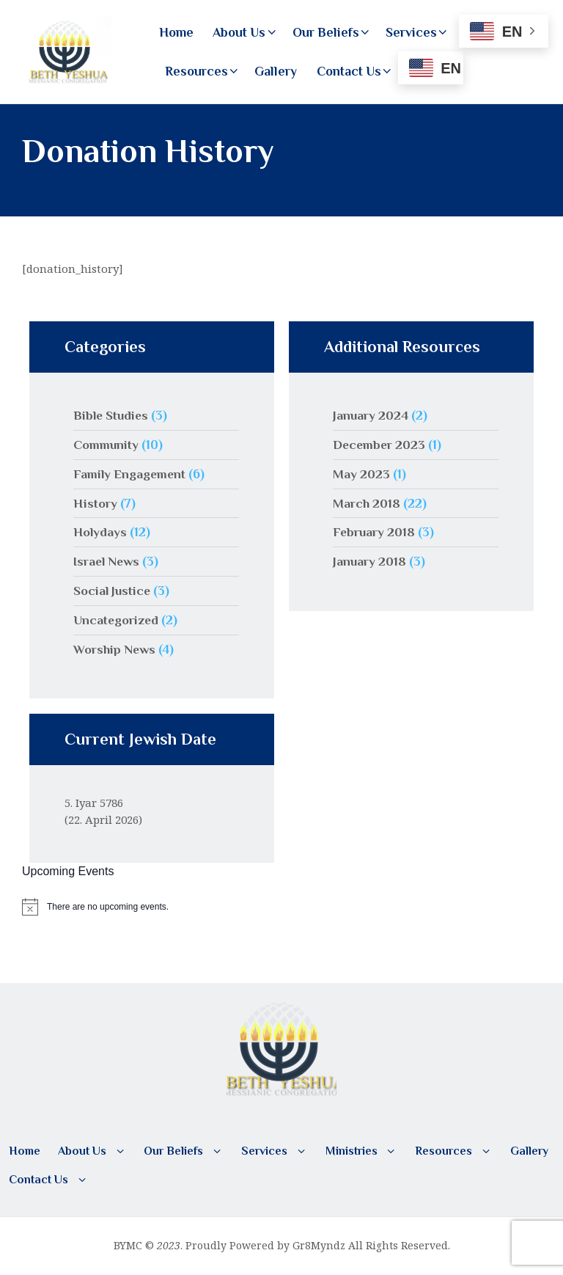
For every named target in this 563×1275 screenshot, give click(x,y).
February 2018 (374, 532)
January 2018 (370, 561)
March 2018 (366, 503)
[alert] (281, 907)
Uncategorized (116, 620)
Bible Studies (112, 415)
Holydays (100, 532)
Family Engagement (130, 474)
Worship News (115, 649)
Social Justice (112, 590)
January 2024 (371, 415)
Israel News (107, 561)
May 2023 (361, 474)
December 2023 (380, 444)
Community (106, 444)
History (95, 503)
